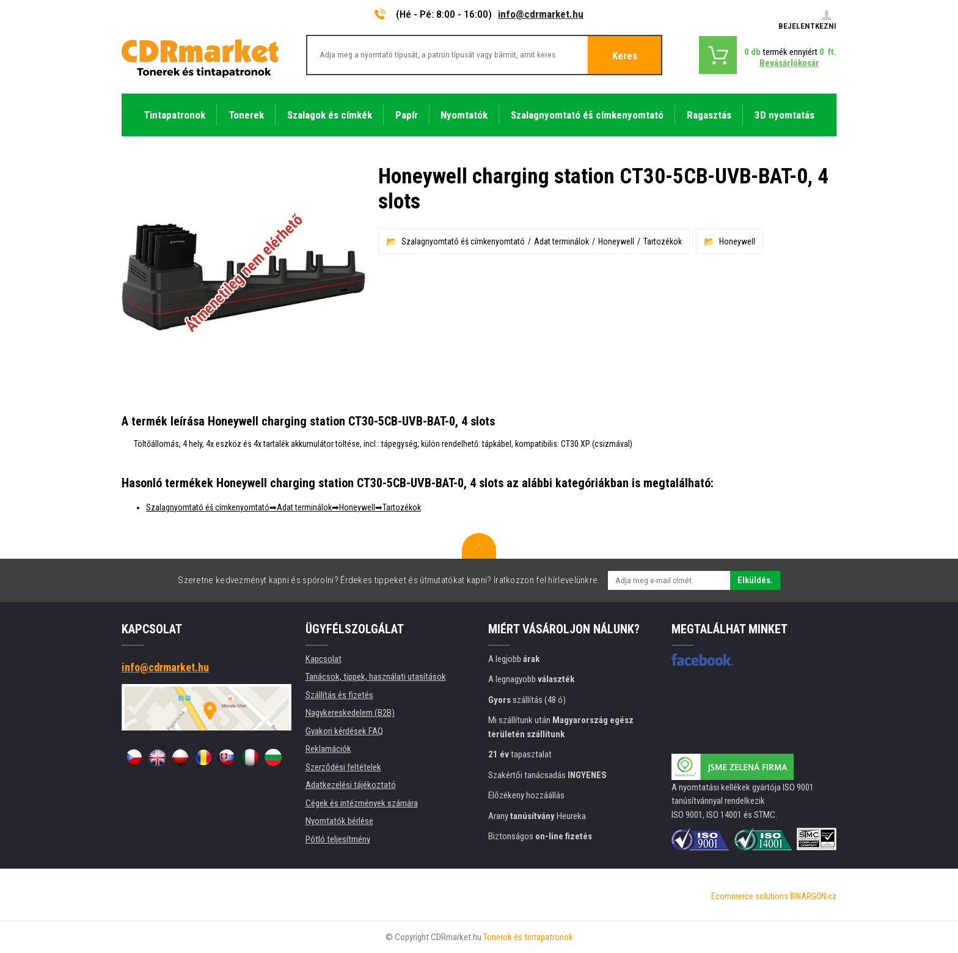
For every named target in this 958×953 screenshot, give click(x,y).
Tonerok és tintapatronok (528, 937)
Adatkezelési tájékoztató (350, 784)
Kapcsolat (323, 658)
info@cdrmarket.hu (540, 14)
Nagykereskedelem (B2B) (350, 712)
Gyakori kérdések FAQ (344, 731)
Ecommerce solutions (749, 896)
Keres (624, 56)
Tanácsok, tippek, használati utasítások (375, 676)
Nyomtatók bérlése (339, 820)
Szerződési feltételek (343, 767)
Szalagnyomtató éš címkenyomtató (463, 241)
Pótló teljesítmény (337, 839)
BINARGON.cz (813, 896)
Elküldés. (755, 580)
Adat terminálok (561, 241)
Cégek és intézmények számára (361, 803)
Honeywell (616, 241)
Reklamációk (328, 748)
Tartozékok (662, 241)
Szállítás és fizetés (339, 695)
